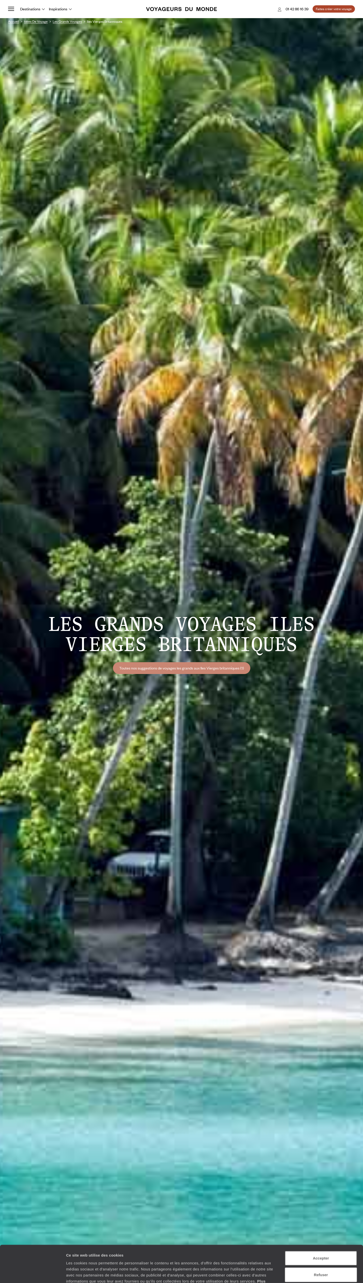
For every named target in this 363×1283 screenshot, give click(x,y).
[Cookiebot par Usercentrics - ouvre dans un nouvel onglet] (33, 1273)
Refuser (321, 1240)
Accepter (321, 1223)
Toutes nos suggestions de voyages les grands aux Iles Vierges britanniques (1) (181, 667)
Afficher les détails (278, 1273)
